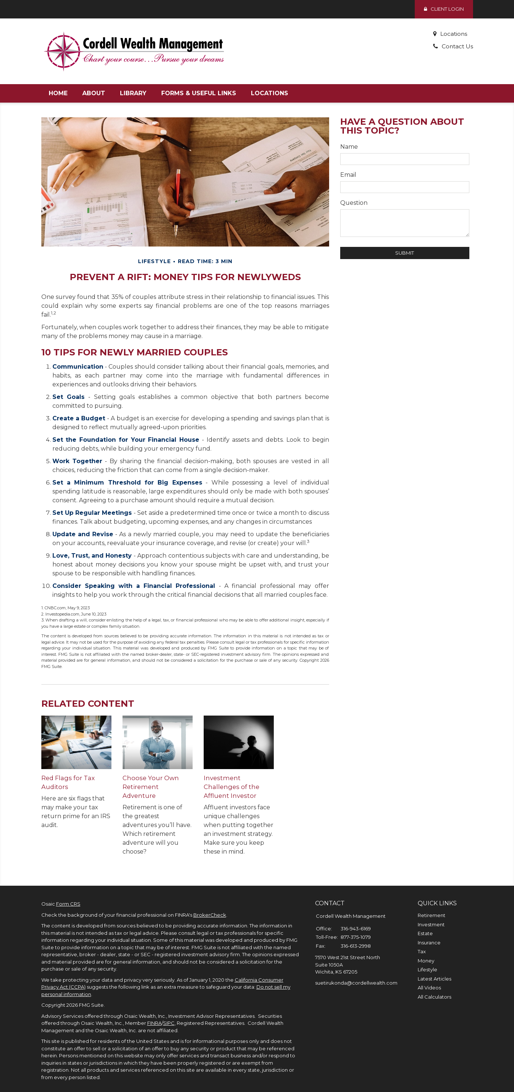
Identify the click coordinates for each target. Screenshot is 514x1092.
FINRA (154, 1014)
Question (354, 202)
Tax (422, 942)
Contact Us (457, 46)
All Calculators (434, 988)
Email (348, 174)
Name (349, 146)
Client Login (444, 9)
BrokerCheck (209, 906)
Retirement (431, 906)
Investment (431, 916)
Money (426, 952)
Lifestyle (427, 961)
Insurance (429, 934)
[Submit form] (404, 253)
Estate (425, 924)
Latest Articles (434, 970)
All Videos (429, 979)
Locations (453, 33)
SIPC (169, 1014)
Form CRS (68, 895)
